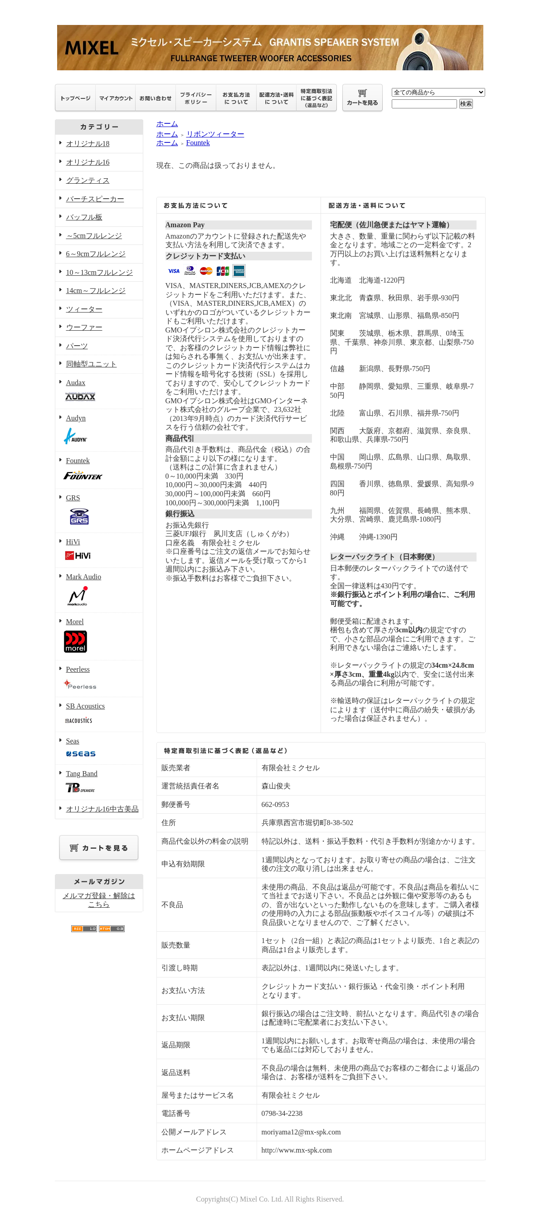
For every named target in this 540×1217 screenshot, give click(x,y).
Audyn (99, 430)
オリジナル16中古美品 (102, 809)
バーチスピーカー (95, 199)
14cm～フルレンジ (96, 290)
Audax (99, 392)
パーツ (77, 346)
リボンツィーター (215, 134)
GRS (99, 511)
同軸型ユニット (91, 364)
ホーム (167, 123)
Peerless (99, 678)
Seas (99, 748)
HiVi (99, 550)
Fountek (99, 470)
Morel (99, 637)
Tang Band (99, 783)
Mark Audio (99, 590)
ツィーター (84, 309)
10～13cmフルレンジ (99, 272)
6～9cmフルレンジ (96, 254)
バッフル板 (84, 217)
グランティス (88, 180)
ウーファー (84, 327)
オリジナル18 (88, 143)
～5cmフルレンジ (94, 235)
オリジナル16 (88, 162)
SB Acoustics (99, 715)
